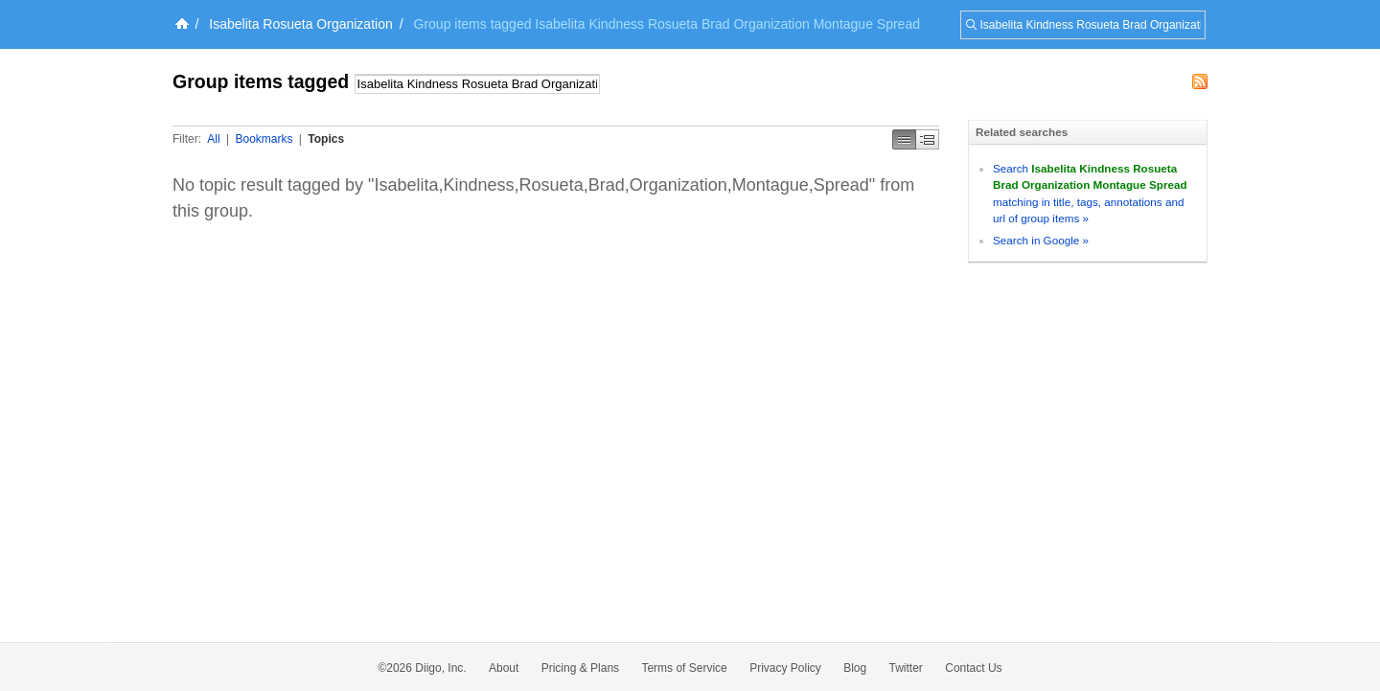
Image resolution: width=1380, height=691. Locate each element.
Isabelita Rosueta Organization (300, 24)
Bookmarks (263, 139)
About (503, 668)
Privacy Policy (785, 668)
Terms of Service (683, 668)
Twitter (906, 668)
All (213, 139)
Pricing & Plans (580, 668)
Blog (854, 668)
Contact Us (973, 668)
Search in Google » (1041, 240)
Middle (927, 139)
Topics (326, 139)
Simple (904, 139)
